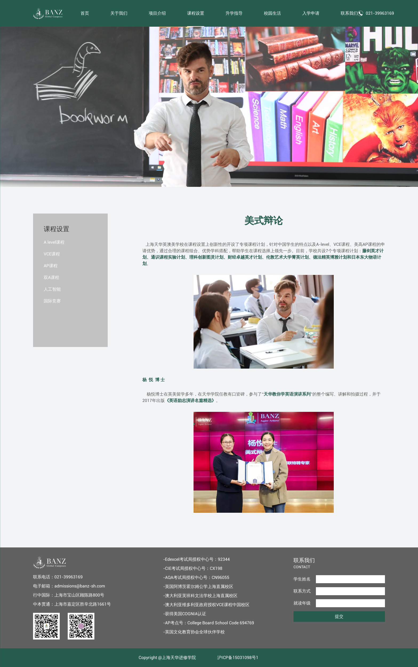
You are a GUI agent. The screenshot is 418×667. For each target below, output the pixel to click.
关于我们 (118, 13)
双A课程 (51, 277)
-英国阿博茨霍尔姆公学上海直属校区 (198, 586)
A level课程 (54, 242)
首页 (85, 13)
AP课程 (51, 265)
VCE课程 (52, 253)
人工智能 (52, 289)
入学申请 (310, 13)
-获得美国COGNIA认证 (184, 613)
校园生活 (272, 13)
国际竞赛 (52, 300)
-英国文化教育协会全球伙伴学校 (194, 631)
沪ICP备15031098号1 (237, 657)
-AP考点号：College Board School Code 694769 (208, 622)
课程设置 (195, 13)
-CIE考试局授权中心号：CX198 (192, 568)
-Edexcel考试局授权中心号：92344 (196, 559)
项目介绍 (157, 13)
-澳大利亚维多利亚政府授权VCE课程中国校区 (206, 604)
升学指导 (234, 13)
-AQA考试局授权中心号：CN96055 (196, 577)
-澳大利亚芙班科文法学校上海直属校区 (200, 595)
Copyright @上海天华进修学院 (167, 657)
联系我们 (349, 13)
